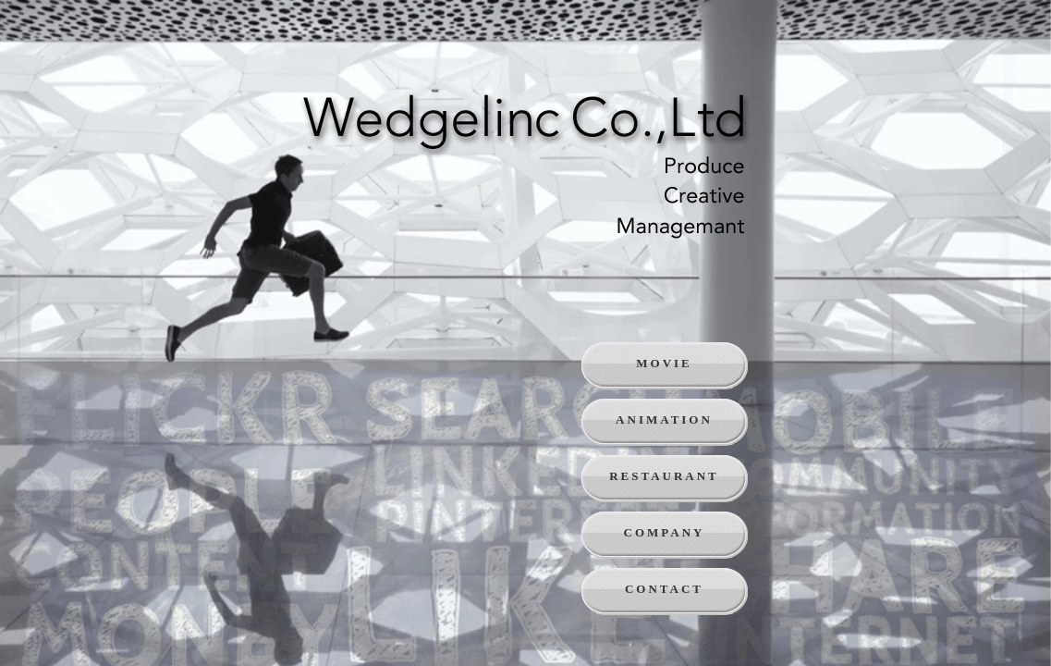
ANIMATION (664, 419)
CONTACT (664, 589)
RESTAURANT (664, 476)
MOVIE (664, 363)
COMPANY (664, 532)
